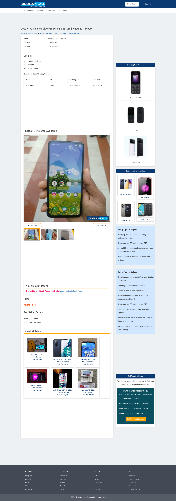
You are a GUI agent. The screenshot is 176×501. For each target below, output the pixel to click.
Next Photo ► (101, 225)
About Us (132, 476)
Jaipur (62, 489)
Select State (132, 4)
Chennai (28, 486)
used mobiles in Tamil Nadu (71, 291)
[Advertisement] (88, 19)
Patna (96, 476)
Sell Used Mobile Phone (33, 10)
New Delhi (63, 476)
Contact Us (132, 482)
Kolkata (62, 482)
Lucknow (63, 479)
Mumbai (28, 479)
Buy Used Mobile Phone (57, 10)
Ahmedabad (64, 486)
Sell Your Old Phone (135, 376)
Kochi (96, 486)
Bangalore (28, 476)
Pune (27, 482)
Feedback (137, 479)
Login (147, 4)
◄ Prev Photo (33, 225)
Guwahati (98, 489)
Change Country (134, 489)
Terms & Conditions (135, 486)
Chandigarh (98, 482)
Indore (97, 479)
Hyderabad (29, 489)
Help (130, 479)
